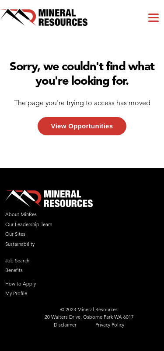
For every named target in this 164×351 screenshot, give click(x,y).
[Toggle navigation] (153, 17)
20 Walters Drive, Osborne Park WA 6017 (89, 317)
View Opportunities (82, 126)
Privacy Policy (109, 325)
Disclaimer (65, 325)
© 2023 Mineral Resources (89, 310)
